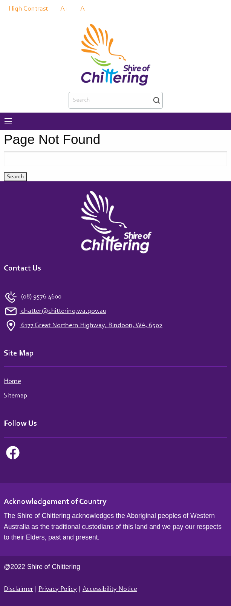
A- (83, 9)
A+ (64, 9)
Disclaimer (18, 589)
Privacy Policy (57, 589)
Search (156, 100)
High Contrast (28, 9)
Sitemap (16, 396)
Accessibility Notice (110, 589)
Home (12, 381)
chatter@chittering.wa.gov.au (63, 311)
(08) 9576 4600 (40, 297)
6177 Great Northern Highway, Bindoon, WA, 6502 (91, 325)
